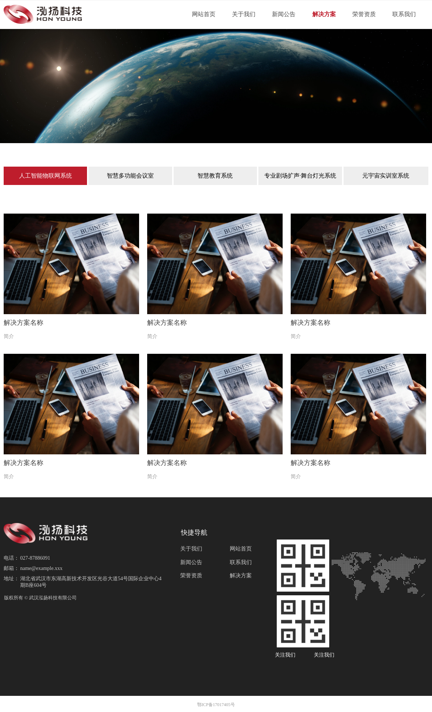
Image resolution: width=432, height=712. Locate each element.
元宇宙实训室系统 (385, 175)
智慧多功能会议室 (130, 175)
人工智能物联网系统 (45, 175)
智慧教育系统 (215, 175)
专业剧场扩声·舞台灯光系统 (300, 175)
